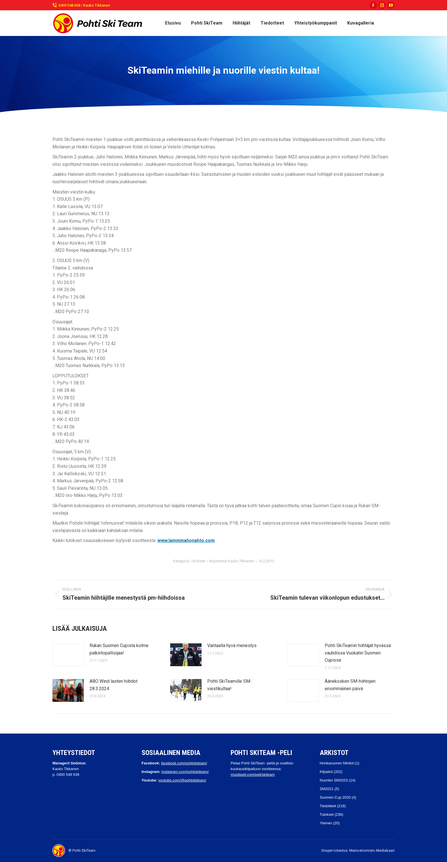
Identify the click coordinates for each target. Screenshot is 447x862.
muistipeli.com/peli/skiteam (253, 774)
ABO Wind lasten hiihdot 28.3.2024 (113, 684)
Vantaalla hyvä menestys (232, 645)
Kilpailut (326, 772)
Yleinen (326, 823)
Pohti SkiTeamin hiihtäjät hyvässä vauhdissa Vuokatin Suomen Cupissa (358, 653)
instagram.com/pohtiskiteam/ (185, 772)
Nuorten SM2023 (334, 780)
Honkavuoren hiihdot (337, 763)
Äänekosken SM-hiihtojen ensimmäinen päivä (350, 684)
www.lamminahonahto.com (186, 540)
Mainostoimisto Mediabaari (372, 850)
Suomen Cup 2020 (335, 797)
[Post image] (68, 654)
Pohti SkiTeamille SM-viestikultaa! (229, 684)
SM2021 (327, 789)
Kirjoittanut (231, 561)
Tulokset (198, 561)
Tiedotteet (328, 806)
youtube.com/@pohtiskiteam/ (182, 780)
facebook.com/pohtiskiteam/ (184, 763)
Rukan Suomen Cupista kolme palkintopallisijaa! (119, 649)
